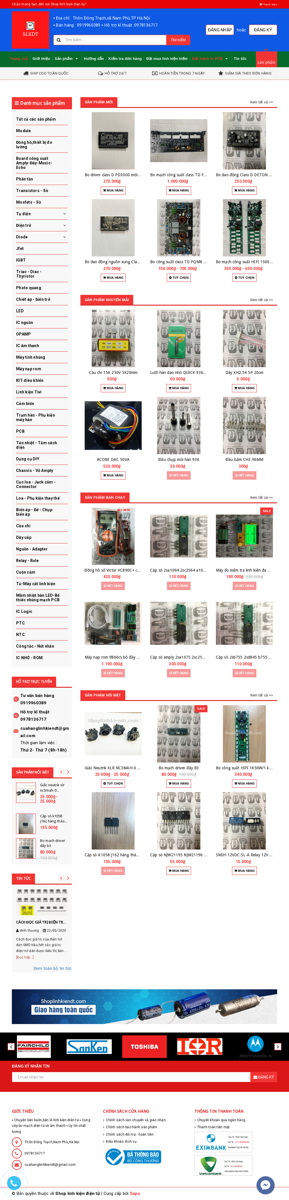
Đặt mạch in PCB (210, 59)
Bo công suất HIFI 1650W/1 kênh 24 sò (251, 768)
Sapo (135, 1193)
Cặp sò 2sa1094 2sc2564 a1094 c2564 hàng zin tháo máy (201, 570)
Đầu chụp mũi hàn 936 (178, 459)
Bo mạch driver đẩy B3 (179, 768)
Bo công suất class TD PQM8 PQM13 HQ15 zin (192, 262)
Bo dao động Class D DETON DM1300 (250, 175)
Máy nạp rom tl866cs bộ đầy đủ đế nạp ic (122, 657)
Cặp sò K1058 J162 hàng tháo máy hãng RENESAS (130, 855)
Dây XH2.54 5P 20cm (244, 372)
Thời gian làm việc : (38, 742)
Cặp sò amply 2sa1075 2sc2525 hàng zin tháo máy (195, 657)
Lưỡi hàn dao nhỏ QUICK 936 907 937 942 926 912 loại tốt (203, 372)
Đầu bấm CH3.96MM (244, 459)
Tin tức (240, 58)
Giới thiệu (41, 58)
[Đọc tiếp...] (25, 957)
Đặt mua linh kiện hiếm (166, 58)
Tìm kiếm (178, 40)
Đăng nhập (220, 29)
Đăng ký (263, 29)
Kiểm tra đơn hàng (125, 58)
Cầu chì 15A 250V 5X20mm (113, 372)
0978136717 (33, 719)
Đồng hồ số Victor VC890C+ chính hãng (120, 570)
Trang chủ (19, 58)
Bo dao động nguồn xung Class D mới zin (122, 262)
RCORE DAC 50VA (113, 459)
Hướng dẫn (94, 58)
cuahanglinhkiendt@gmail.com (50, 1165)
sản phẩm (267, 62)
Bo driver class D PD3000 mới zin (114, 175)
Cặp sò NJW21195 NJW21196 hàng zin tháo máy (193, 855)
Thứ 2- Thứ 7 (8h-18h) (43, 750)
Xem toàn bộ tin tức (53, 968)
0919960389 (33, 702)
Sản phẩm (67, 59)
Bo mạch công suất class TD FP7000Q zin (187, 175)
